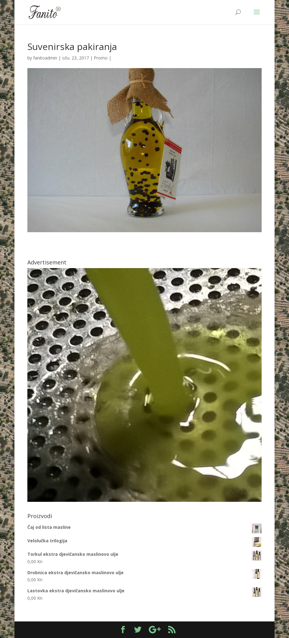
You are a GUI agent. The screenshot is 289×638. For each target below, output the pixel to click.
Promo (101, 58)
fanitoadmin (45, 58)
